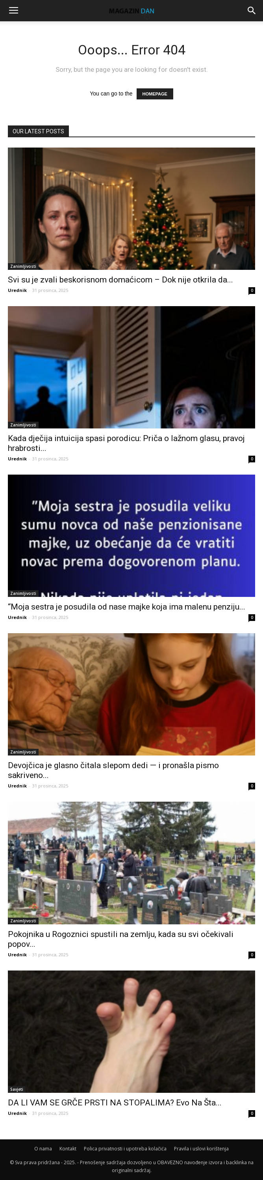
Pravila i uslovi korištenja (201, 1148)
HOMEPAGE (155, 94)
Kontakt (67, 1148)
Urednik (17, 290)
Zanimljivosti (23, 266)
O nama (43, 1148)
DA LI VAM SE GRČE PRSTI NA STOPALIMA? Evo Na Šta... (115, 1102)
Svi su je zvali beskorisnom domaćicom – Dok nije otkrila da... (120, 279)
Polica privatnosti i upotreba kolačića (125, 1148)
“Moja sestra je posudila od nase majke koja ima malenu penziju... (126, 607)
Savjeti (16, 1089)
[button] (252, 10)
